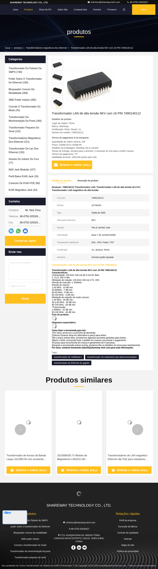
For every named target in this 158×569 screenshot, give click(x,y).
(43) (24, 108)
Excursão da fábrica (127, 526)
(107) (22, 169)
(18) (23, 176)
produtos (18, 48)
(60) (24, 183)
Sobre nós (63, 9)
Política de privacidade (128, 551)
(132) (24, 129)
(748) (25, 70)
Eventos (97, 9)
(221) (25, 140)
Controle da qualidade (127, 532)
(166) (25, 119)
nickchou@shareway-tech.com (104, 2)
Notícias (128, 539)
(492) (22, 99)
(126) (23, 150)
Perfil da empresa (127, 520)
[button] (57, 107)
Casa (15, 9)
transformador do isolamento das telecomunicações (112, 357)
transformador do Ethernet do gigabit (71, 363)
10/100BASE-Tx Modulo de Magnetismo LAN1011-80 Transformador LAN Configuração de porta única (77, 457)
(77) (24, 161)
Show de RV (45, 9)
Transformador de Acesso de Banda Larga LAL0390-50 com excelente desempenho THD (26, 457)
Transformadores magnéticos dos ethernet (46, 48)
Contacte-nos (80, 9)
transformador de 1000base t (68, 357)
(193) (25, 80)
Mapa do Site (127, 545)
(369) (21, 91)
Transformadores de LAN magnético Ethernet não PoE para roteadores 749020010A (127, 457)
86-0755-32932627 (137, 2)
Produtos (28, 9)
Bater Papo (143, 11)
